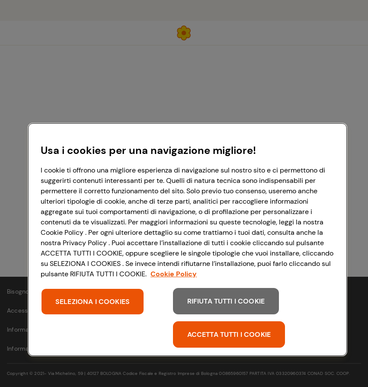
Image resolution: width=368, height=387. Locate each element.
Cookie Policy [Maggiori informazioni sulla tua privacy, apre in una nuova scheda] (173, 273)
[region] (187, 239)
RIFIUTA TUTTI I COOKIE (226, 301)
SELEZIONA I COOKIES (92, 301)
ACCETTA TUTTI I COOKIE (229, 334)
